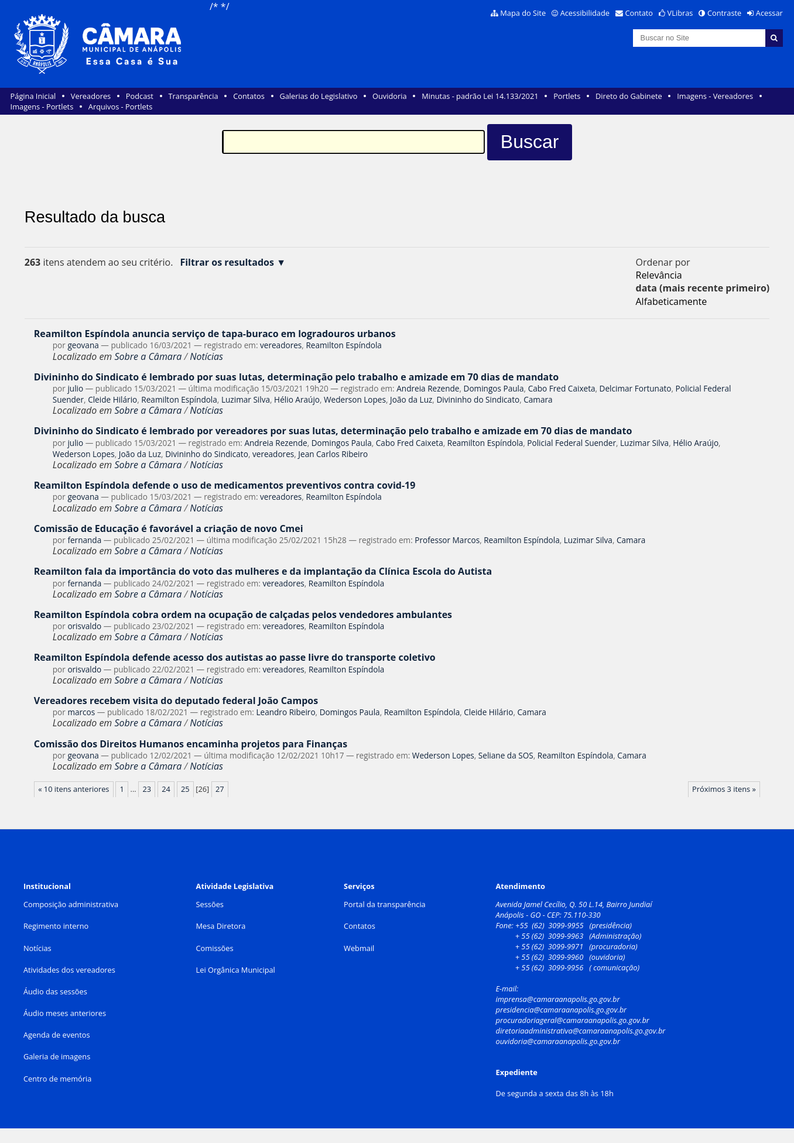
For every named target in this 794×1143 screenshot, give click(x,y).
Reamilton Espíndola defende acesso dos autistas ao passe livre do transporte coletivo (235, 657)
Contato (639, 13)
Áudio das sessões (55, 991)
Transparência (193, 96)
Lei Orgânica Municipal (235, 969)
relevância (659, 275)
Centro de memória (57, 1078)
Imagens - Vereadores (715, 96)
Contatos (249, 96)
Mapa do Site (523, 13)
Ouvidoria (389, 96)
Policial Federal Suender (571, 442)
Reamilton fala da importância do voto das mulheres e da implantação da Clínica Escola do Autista (263, 571)
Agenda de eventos (56, 1034)
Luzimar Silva (245, 399)
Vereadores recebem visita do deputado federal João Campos (176, 700)
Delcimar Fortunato (636, 388)
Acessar (769, 13)
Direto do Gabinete (629, 96)
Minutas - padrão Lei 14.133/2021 (480, 96)
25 (185, 789)
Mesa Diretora (221, 926)
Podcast (139, 96)
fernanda (84, 539)
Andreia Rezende (427, 388)
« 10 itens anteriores (73, 789)
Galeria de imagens (56, 1056)
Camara (537, 399)
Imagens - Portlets (42, 106)
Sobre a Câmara (148, 356)
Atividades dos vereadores (69, 969)
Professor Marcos (447, 539)
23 (146, 789)
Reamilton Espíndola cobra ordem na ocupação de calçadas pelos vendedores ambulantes (243, 614)
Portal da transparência (385, 904)
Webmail (359, 948)
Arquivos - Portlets (120, 106)
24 (166, 789)
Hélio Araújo (297, 399)
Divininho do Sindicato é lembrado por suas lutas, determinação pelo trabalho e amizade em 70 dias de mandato (296, 376)
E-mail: (507, 988)
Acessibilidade (585, 13)
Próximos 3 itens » (724, 789)
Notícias (206, 356)
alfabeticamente (671, 301)
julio (75, 388)
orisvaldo (84, 625)
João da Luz (411, 399)
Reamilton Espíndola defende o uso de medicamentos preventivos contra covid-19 (225, 485)
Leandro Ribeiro (285, 712)
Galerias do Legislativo (318, 96)
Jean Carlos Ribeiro (333, 453)
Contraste (724, 13)
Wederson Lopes (355, 399)
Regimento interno (55, 926)
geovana (82, 345)
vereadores (281, 345)
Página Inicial (33, 96)
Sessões (210, 904)
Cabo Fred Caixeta (562, 388)
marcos (81, 712)
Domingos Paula (494, 388)
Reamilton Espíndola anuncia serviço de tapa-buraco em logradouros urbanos (215, 333)
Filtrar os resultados (227, 262)
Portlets (566, 96)
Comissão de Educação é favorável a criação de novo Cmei (168, 528)
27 (219, 789)
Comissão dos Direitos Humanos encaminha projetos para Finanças (190, 743)
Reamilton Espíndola (344, 345)
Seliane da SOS (505, 755)
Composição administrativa (70, 904)
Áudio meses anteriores (64, 1013)
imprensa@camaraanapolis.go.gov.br (557, 999)
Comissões (215, 948)
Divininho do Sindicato (477, 399)
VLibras (680, 13)
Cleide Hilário (112, 399)
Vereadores (91, 96)
